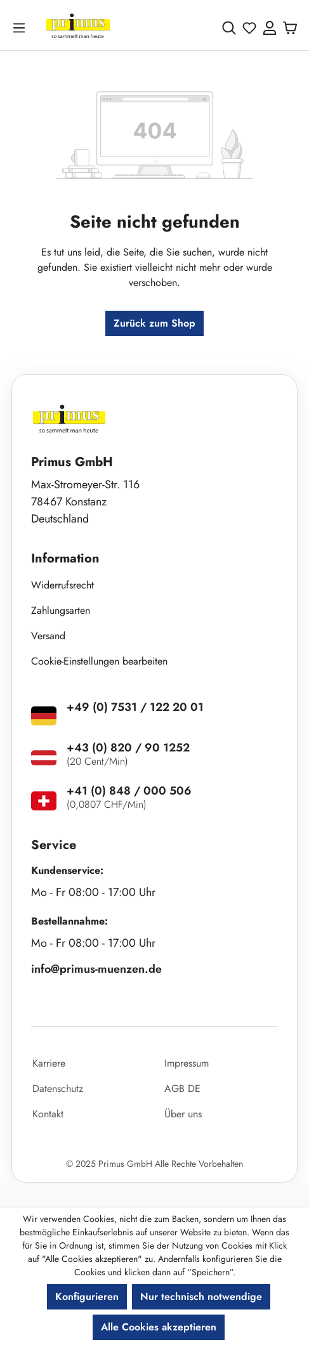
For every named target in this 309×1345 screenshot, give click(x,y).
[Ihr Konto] (270, 28)
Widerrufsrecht (62, 585)
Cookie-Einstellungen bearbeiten (99, 661)
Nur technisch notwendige (201, 1296)
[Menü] (21, 27)
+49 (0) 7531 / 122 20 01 (135, 707)
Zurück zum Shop (154, 323)
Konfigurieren (87, 1296)
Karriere (48, 1063)
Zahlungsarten (60, 610)
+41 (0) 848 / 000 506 (129, 790)
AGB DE (182, 1088)
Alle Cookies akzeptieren (158, 1327)
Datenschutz (57, 1088)
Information (65, 558)
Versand (48, 635)
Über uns (183, 1114)
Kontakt (47, 1114)
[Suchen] (229, 28)
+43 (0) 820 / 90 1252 (128, 747)
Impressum (186, 1063)
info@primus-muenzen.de (96, 969)
